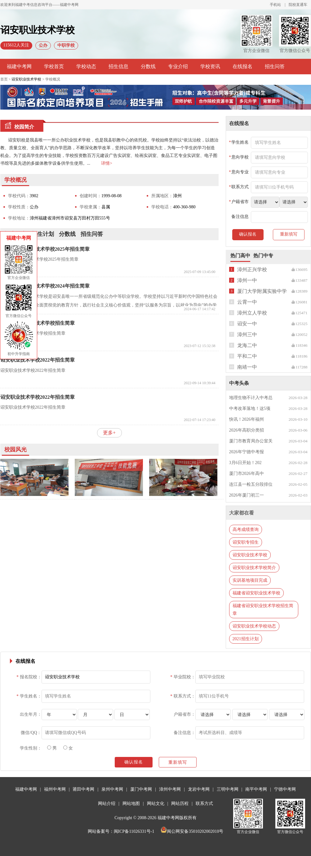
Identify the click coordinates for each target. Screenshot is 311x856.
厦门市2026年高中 (246, 473)
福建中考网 (19, 66)
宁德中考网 (285, 789)
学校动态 (86, 66)
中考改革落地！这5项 (249, 408)
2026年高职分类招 (246, 430)
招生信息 (118, 66)
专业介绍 (178, 66)
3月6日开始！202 (245, 462)
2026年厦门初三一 (246, 495)
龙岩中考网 (199, 789)
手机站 (275, 4)
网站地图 (131, 803)
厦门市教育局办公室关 (251, 441)
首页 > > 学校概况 (30, 79)
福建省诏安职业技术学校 (256, 593)
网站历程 (180, 803)
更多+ (109, 432)
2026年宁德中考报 (246, 452)
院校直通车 (298, 4)
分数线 (148, 66)
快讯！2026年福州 (246, 419)
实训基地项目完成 (250, 580)
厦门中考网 (141, 789)
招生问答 (275, 66)
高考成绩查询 (246, 529)
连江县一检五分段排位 (251, 484)
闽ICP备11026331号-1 (134, 831)
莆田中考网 (83, 789)
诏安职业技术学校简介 (254, 567)
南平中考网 (256, 789)
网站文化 (155, 803)
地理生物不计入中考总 (251, 397)
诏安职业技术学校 (26, 79)
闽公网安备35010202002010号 (192, 831)
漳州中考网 (170, 789)
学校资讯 (210, 66)
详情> (106, 163)
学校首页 (54, 66)
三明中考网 (227, 789)
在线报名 (242, 66)
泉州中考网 (112, 789)
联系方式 (204, 803)
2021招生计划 (246, 639)
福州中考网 (55, 789)
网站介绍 (106, 803)
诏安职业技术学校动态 (254, 626)
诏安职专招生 (246, 542)
